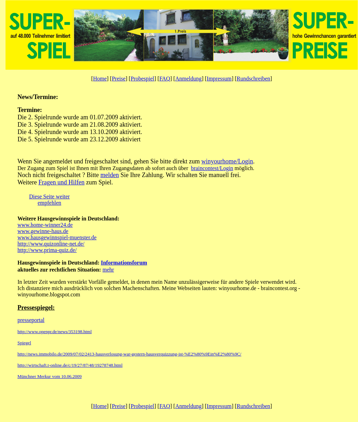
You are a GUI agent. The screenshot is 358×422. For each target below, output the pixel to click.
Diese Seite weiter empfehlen (49, 200)
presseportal (30, 320)
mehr (108, 270)
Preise (118, 79)
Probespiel (142, 79)
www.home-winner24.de (45, 225)
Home (100, 79)
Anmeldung (188, 79)
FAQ (164, 79)
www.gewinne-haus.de (42, 231)
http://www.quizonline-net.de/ (51, 244)
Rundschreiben (253, 79)
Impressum (219, 79)
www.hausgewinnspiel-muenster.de (56, 237)
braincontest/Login (212, 168)
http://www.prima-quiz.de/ (47, 250)
